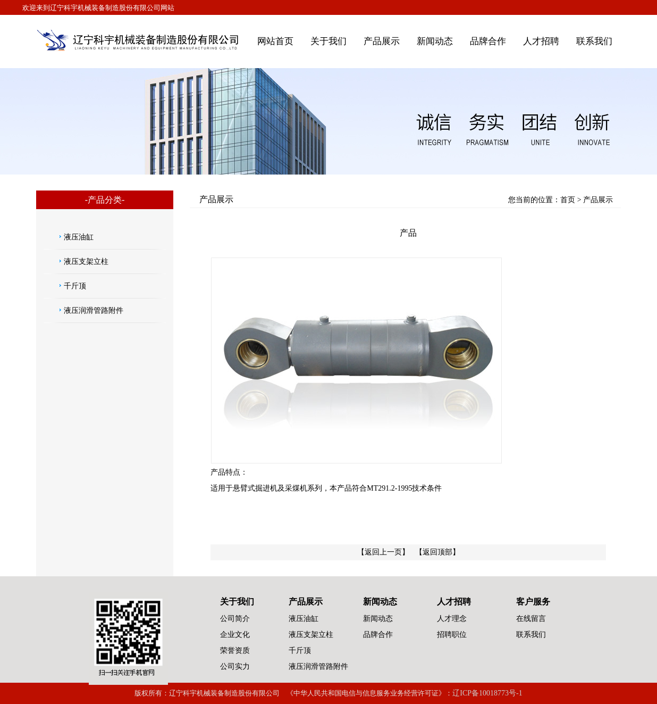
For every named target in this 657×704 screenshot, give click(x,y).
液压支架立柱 (86, 262)
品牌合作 (488, 41)
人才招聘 (541, 41)
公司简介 (235, 619)
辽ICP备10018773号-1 (487, 693)
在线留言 (531, 619)
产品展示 (382, 41)
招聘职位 (452, 635)
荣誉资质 (235, 651)
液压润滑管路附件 (93, 310)
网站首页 (275, 41)
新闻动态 (435, 41)
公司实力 (235, 666)
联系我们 (594, 41)
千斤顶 (75, 286)
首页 (567, 200)
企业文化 (235, 635)
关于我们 (328, 41)
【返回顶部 (433, 552)
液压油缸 (79, 237)
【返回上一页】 (383, 552)
